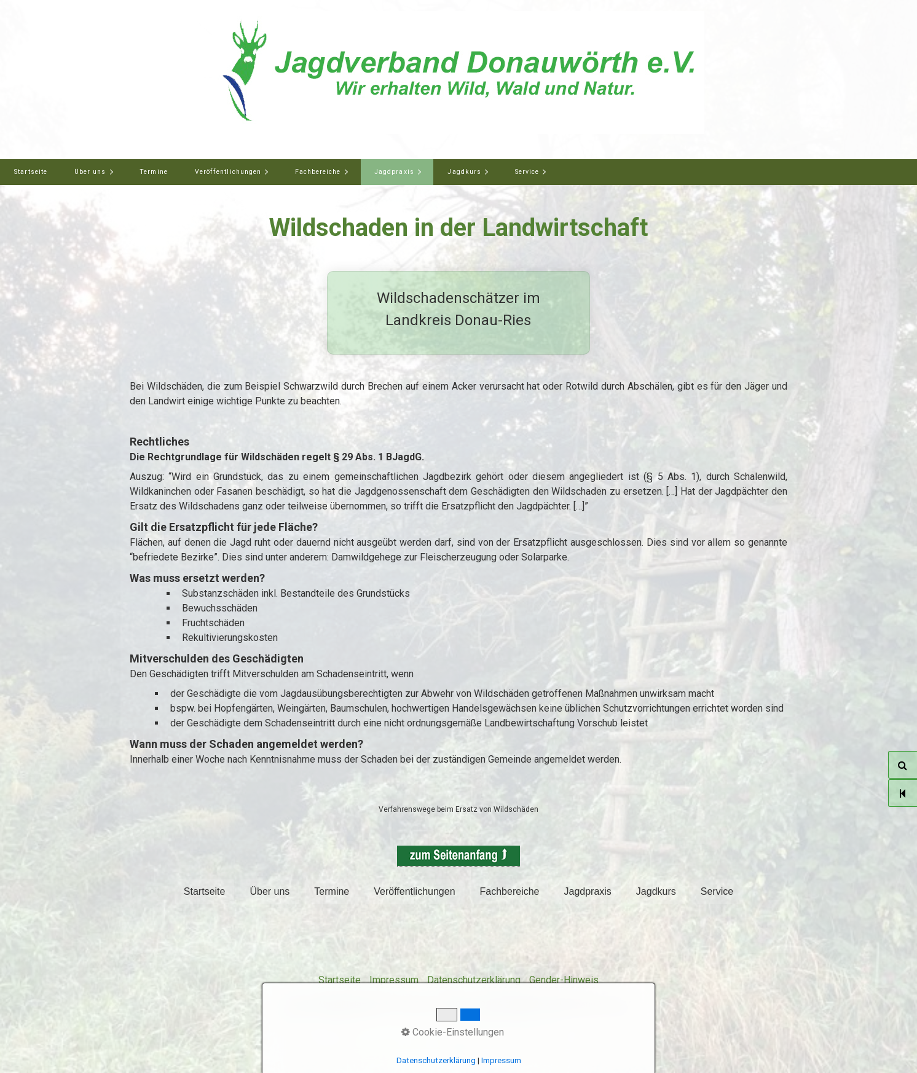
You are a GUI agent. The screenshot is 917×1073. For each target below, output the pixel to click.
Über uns (90, 172)
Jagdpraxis (394, 172)
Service (527, 172)
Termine (153, 172)
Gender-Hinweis (564, 980)
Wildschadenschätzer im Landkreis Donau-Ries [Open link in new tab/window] (458, 313)
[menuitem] (30, 172)
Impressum (394, 980)
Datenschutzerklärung (474, 980)
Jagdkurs (464, 172)
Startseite (30, 172)
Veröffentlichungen (228, 172)
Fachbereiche (318, 172)
